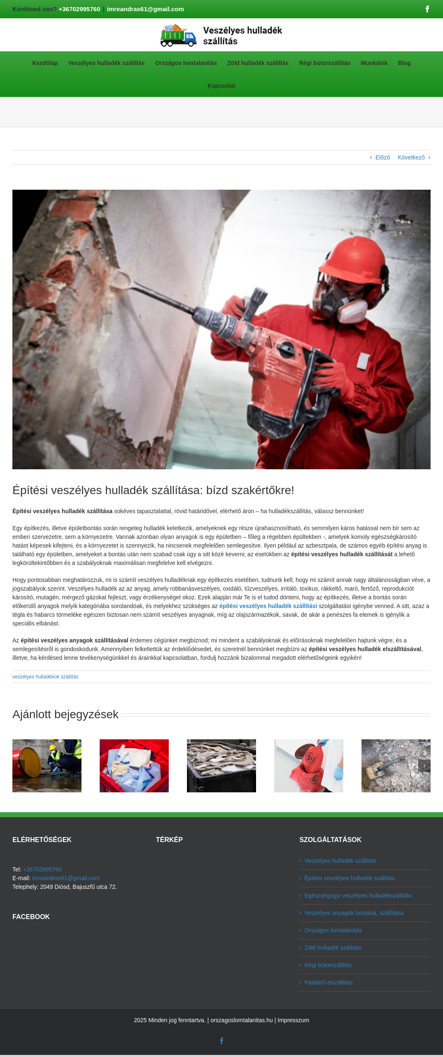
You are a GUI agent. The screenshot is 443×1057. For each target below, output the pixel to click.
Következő (411, 157)
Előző (383, 157)
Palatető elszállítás (328, 982)
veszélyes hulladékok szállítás (45, 677)
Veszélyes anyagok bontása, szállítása (354, 913)
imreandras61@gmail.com (145, 8)
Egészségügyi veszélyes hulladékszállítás (358, 895)
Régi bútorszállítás (328, 965)
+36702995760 (80, 8)
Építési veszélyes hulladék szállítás (349, 878)
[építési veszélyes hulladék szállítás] (221, 329)
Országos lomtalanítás (333, 930)
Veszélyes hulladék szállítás (340, 860)
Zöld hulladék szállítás (333, 947)
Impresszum (293, 1020)
